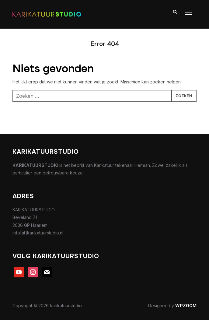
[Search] (175, 11)
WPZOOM (186, 305)
